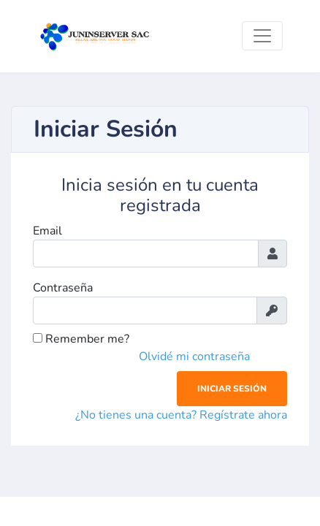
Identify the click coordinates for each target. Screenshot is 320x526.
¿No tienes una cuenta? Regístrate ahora (181, 415)
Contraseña (63, 288)
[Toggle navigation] (262, 35)
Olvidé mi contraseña (194, 356)
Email (47, 231)
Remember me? (81, 339)
